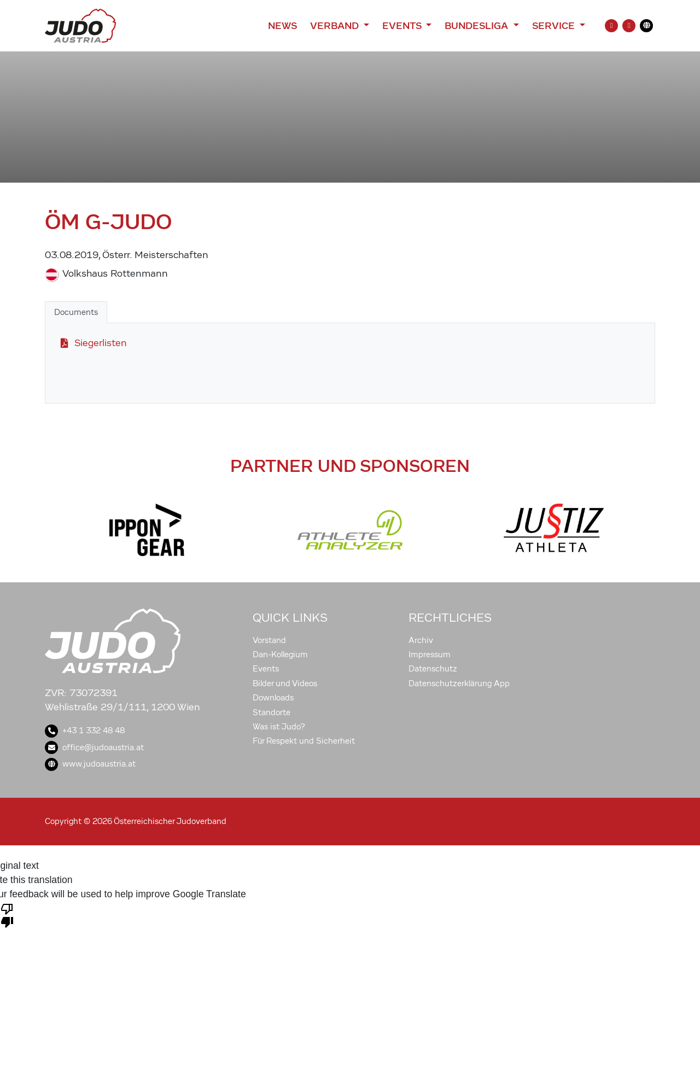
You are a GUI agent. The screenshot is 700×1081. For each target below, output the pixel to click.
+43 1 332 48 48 (85, 730)
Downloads (273, 698)
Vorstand (269, 640)
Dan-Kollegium (280, 654)
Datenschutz (433, 669)
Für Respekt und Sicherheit (304, 741)
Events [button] (403, 26)
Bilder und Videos (285, 683)
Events (266, 669)
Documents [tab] (76, 312)
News (282, 26)
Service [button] (555, 26)
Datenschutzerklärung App (459, 683)
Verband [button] (335, 26)
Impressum (430, 654)
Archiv (421, 640)
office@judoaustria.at (94, 747)
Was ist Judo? (279, 727)
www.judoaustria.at (90, 764)
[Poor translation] (7, 915)
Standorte (271, 712)
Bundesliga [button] (478, 26)
